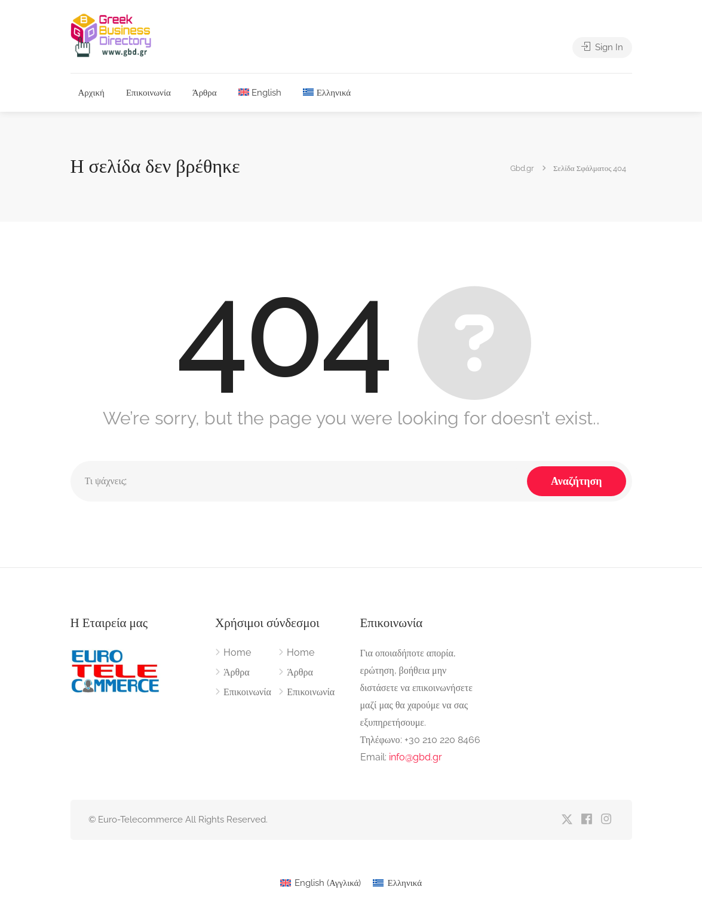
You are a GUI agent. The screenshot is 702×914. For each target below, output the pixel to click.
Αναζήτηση (576, 481)
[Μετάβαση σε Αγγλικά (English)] (320, 883)
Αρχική (91, 92)
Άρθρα (204, 92)
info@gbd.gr (415, 757)
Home (237, 652)
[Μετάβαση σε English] (260, 93)
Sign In (602, 47)
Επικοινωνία (148, 92)
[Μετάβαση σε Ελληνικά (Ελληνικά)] (397, 883)
